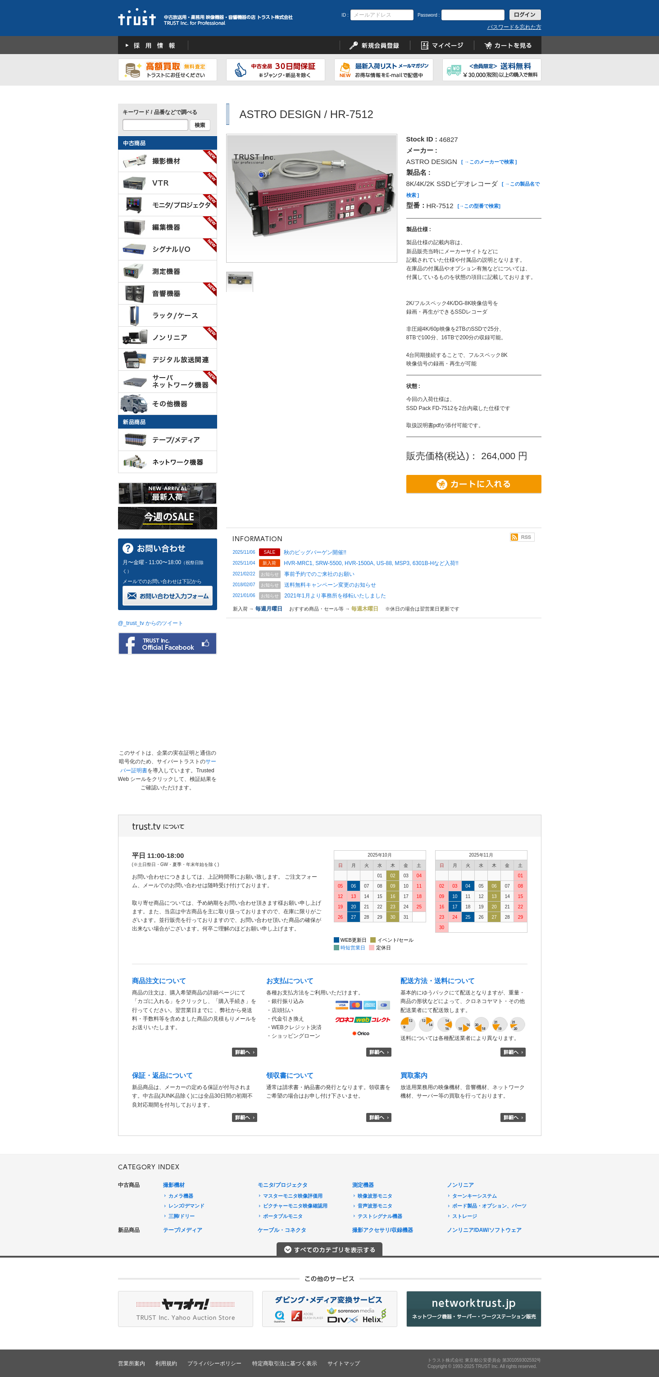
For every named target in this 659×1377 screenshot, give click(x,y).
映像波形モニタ (375, 1196)
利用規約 (166, 1363)
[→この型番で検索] (479, 206)
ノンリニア (460, 1185)
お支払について (290, 981)
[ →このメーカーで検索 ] (489, 161)
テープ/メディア (182, 1230)
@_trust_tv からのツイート (151, 623)
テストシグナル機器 (380, 1216)
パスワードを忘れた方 (514, 27)
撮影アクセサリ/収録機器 (382, 1230)
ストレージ (464, 1216)
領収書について (290, 1075)
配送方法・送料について (437, 981)
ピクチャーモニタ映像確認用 (295, 1205)
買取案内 (413, 1075)
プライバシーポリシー (214, 1363)
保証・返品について (162, 1075)
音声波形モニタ (375, 1205)
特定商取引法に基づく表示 (284, 1363)
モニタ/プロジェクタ (283, 1185)
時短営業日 (353, 947)
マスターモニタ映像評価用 (293, 1196)
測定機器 (363, 1185)
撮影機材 (174, 1185)
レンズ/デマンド (186, 1205)
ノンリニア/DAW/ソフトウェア (484, 1230)
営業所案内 (131, 1363)
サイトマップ (343, 1363)
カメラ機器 (180, 1196)
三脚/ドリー (181, 1216)
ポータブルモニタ (283, 1216)
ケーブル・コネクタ (282, 1230)
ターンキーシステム (474, 1196)
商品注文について (159, 981)
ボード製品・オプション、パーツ (489, 1205)
